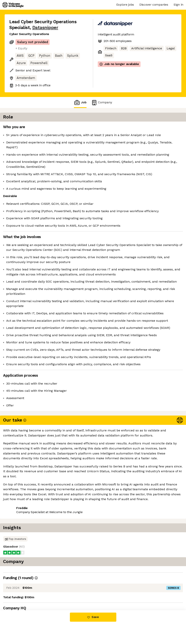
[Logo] (13, 5)
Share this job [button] (20, 594)
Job (80, 102)
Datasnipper (45, 27)
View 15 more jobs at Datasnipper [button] (61, 594)
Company (101, 102)
